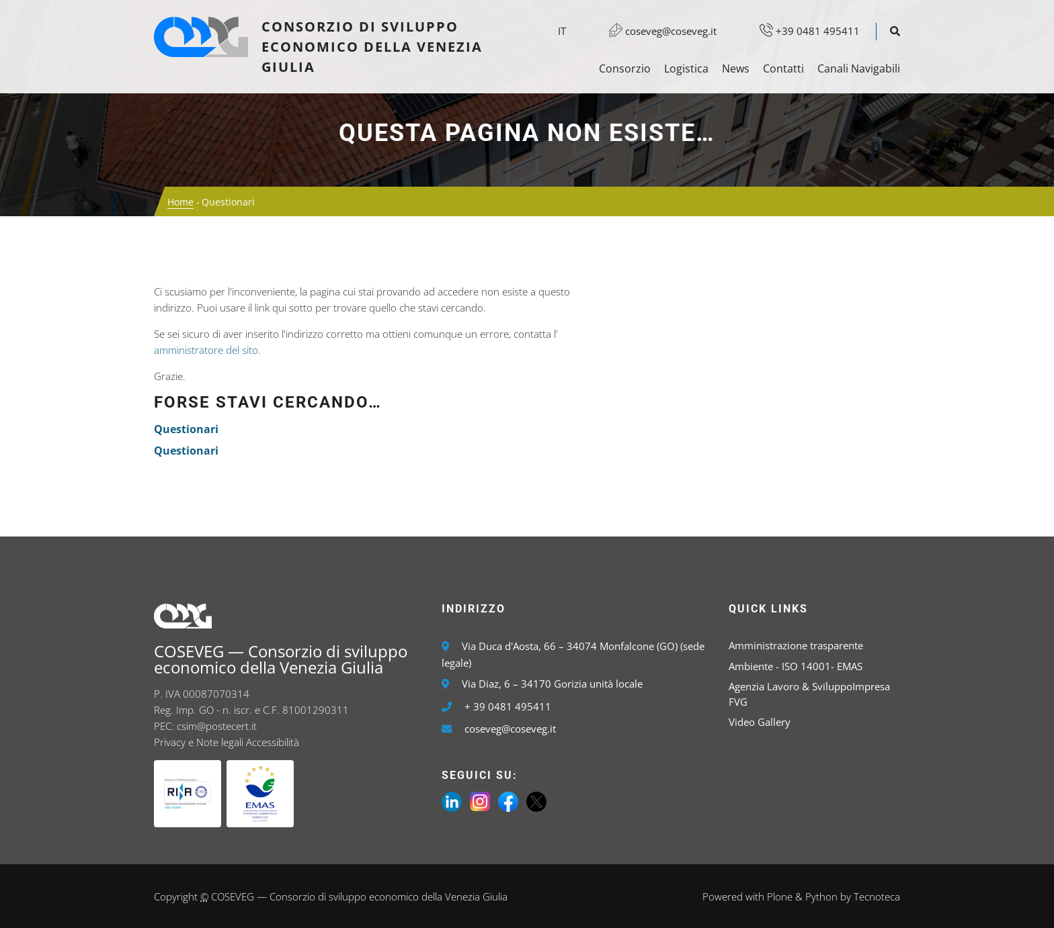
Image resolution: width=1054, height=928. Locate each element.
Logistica (686, 68)
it (562, 31)
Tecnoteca (877, 896)
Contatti (783, 68)
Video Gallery (759, 722)
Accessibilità (272, 742)
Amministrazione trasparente (796, 645)
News (735, 68)
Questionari (186, 429)
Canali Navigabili (858, 68)
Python (821, 896)
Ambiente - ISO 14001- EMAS (795, 666)
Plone (780, 896)
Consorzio (625, 68)
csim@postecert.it (217, 726)
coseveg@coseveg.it (656, 31)
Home (180, 201)
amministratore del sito (206, 350)
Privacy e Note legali (198, 742)
